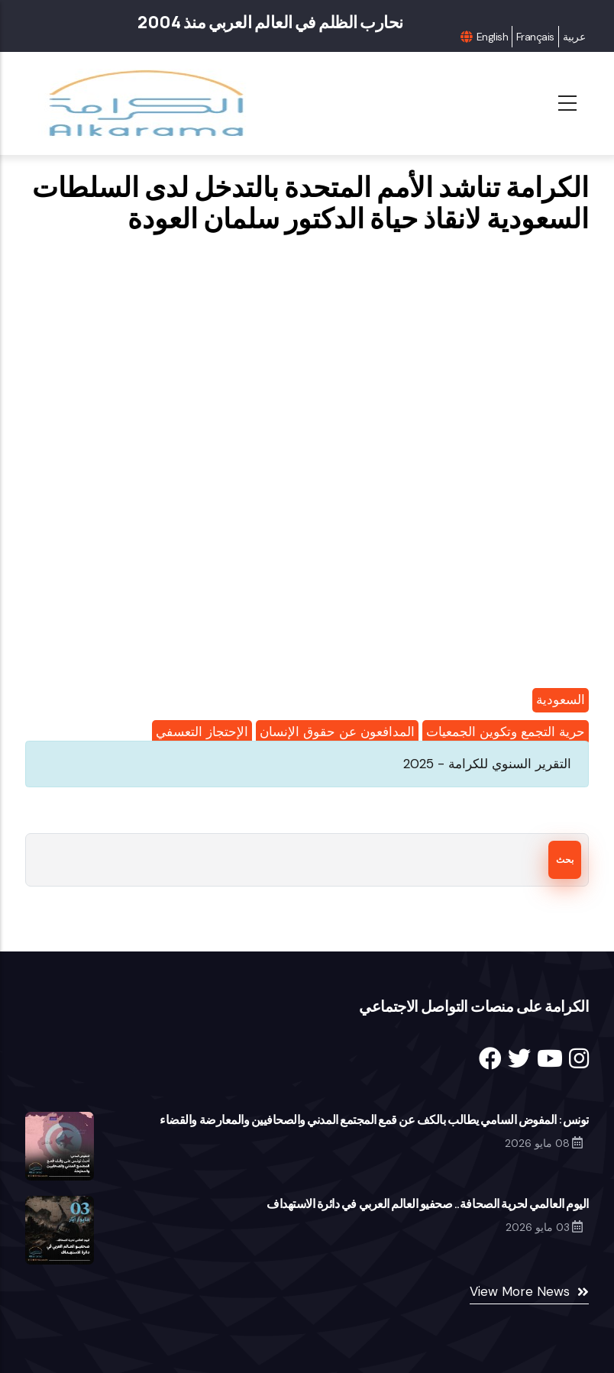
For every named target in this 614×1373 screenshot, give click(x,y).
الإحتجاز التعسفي (202, 731)
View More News (520, 1291)
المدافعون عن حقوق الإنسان (337, 731)
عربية (574, 37)
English (492, 37)
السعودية (560, 699)
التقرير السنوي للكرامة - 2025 (487, 763)
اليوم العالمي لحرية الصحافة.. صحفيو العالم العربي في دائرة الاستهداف (428, 1203)
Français (535, 37)
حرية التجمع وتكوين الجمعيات (505, 731)
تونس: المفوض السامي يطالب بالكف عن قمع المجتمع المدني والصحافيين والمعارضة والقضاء (374, 1119)
